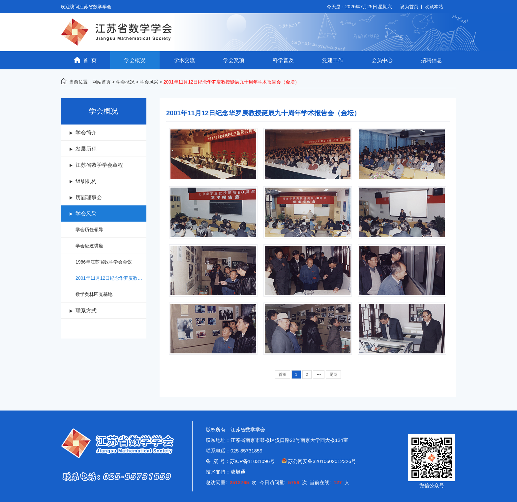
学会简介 (86, 132)
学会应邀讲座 (89, 245)
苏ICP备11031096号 (252, 461)
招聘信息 (431, 60)
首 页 (85, 60)
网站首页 (101, 82)
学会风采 (149, 82)
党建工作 (332, 60)
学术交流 (184, 60)
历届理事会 (89, 197)
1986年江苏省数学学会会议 (104, 262)
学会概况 (134, 60)
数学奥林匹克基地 (94, 294)
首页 (283, 374)
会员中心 (382, 60)
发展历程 (86, 149)
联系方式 (86, 310)
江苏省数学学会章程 (99, 165)
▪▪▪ (319, 374)
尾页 (333, 374)
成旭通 (237, 472)
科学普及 (283, 60)
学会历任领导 (89, 229)
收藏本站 (434, 6)
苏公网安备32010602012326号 (322, 461)
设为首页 (409, 6)
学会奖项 (233, 60)
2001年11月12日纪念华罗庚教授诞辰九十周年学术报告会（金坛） (111, 278)
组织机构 (86, 181)
